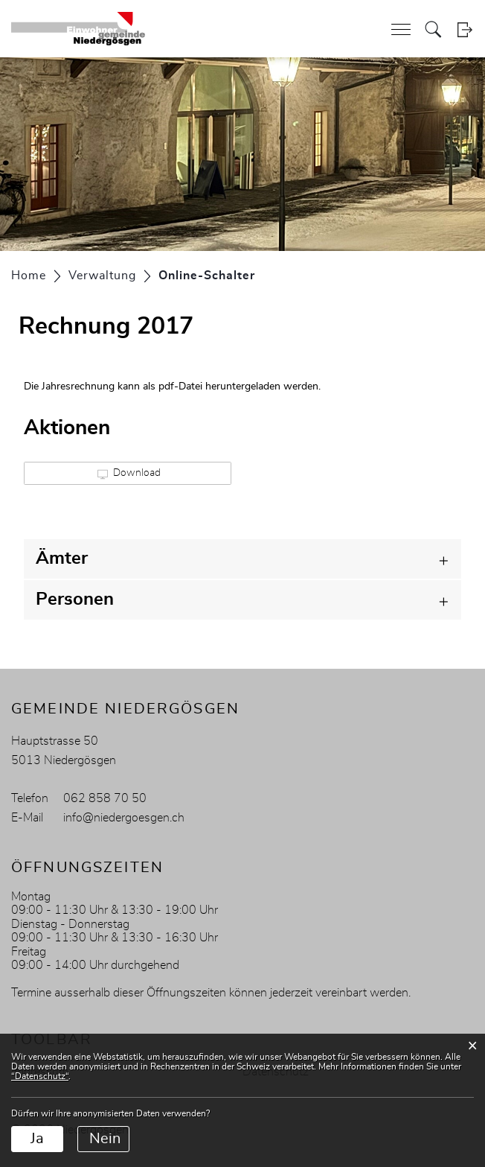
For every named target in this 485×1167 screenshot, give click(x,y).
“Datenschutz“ (39, 1076)
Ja (37, 1138)
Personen (75, 599)
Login (464, 29)
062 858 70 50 (105, 798)
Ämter (62, 558)
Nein (105, 1138)
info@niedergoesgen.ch (123, 818)
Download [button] (129, 474)
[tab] (242, 559)
